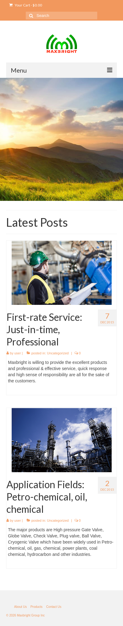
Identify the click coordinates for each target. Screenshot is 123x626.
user (17, 353)
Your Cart (25, 5)
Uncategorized (58, 353)
